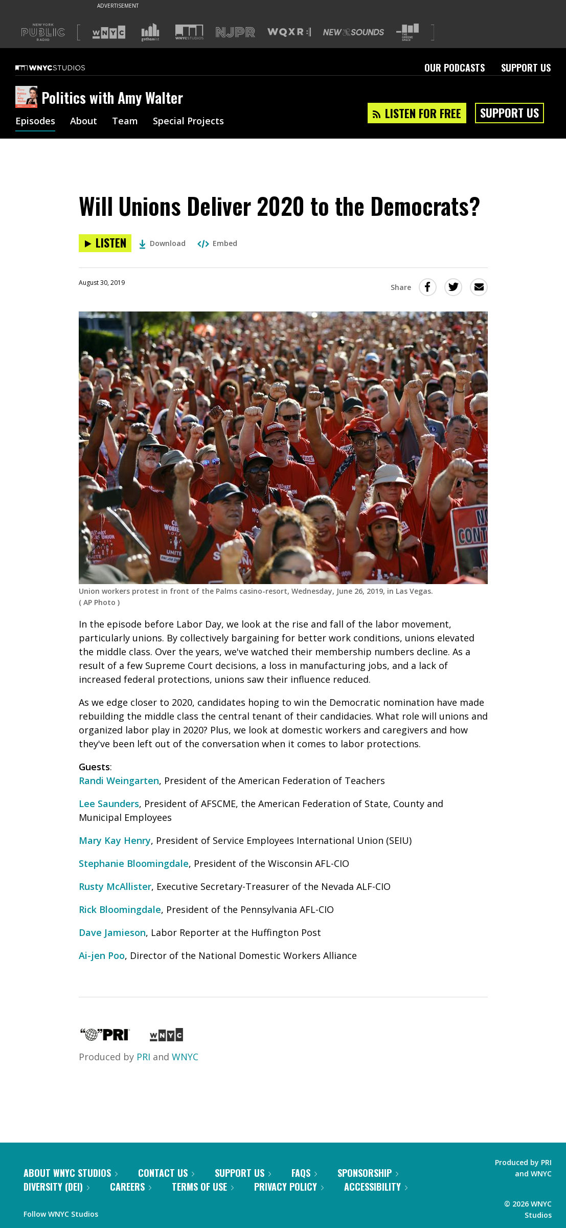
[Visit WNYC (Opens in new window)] (109, 32)
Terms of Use (203, 1186)
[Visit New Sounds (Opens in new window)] (353, 32)
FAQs (304, 1172)
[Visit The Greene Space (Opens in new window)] (407, 32)
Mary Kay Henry (115, 840)
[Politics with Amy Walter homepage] (28, 97)
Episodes (35, 121)
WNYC (185, 1057)
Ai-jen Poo (102, 955)
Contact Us (166, 1172)
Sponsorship (367, 1172)
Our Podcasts (454, 67)
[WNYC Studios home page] (62, 67)
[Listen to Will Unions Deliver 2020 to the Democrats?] (105, 243)
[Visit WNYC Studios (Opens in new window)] (189, 32)
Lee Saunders (109, 803)
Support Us (526, 67)
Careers (130, 1186)
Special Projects (188, 121)
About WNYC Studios (71, 1172)
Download (162, 243)
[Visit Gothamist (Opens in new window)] (150, 32)
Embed (217, 243)
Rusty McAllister (115, 886)
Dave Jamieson (112, 932)
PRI (143, 1057)
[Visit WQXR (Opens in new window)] (289, 32)
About (83, 121)
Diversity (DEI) (56, 1186)
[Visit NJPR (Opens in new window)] (235, 32)
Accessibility (375, 1186)
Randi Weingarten (119, 780)
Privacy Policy (289, 1186)
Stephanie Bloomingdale (134, 863)
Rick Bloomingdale (120, 909)
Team (125, 121)
